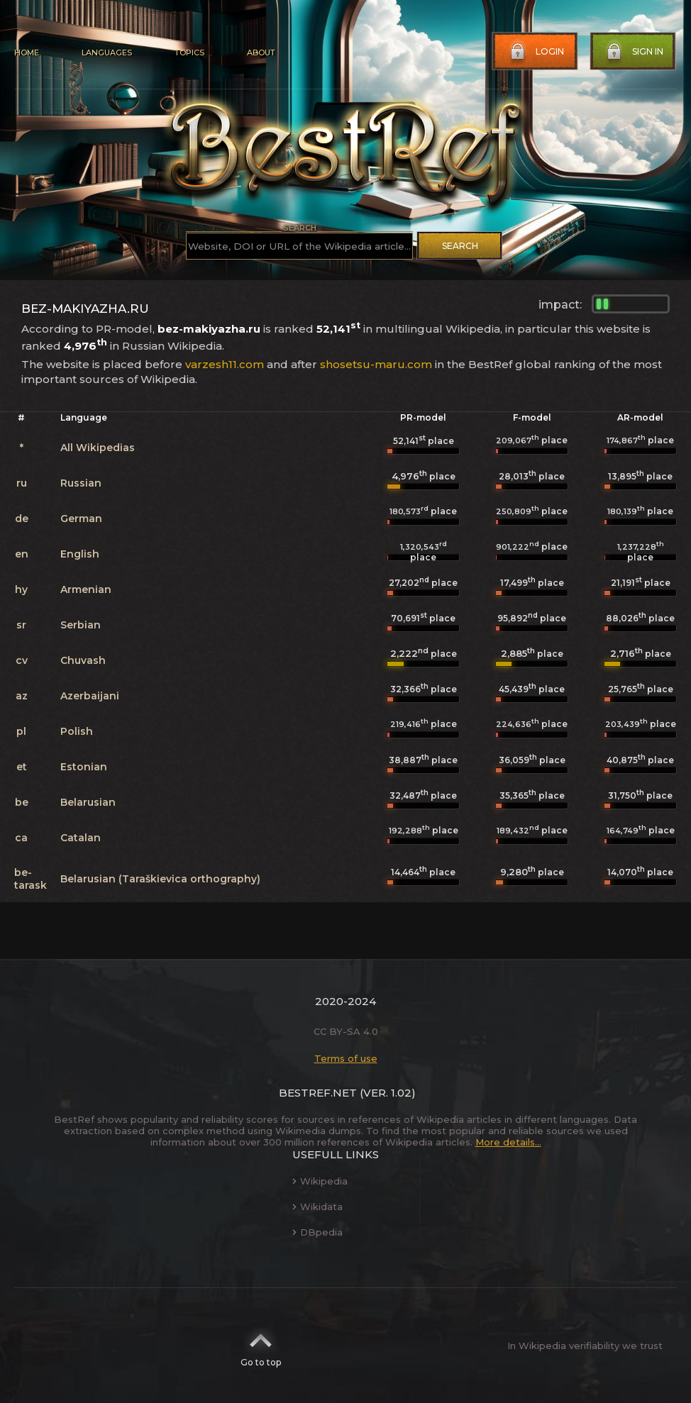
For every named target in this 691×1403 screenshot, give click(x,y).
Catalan (80, 837)
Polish (76, 731)
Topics (189, 52)
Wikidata (317, 1206)
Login (535, 51)
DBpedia (317, 1232)
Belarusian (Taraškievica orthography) (160, 878)
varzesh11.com (224, 364)
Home (26, 52)
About (261, 52)
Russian (80, 483)
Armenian (85, 589)
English (79, 554)
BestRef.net (318, 1092)
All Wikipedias (97, 447)
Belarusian (88, 802)
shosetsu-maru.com (376, 364)
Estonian (83, 766)
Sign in (633, 51)
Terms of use (345, 1058)
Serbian (80, 625)
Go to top (261, 1346)
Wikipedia (320, 1181)
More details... (508, 1142)
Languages (107, 52)
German (81, 518)
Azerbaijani (89, 695)
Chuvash (83, 660)
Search (460, 245)
